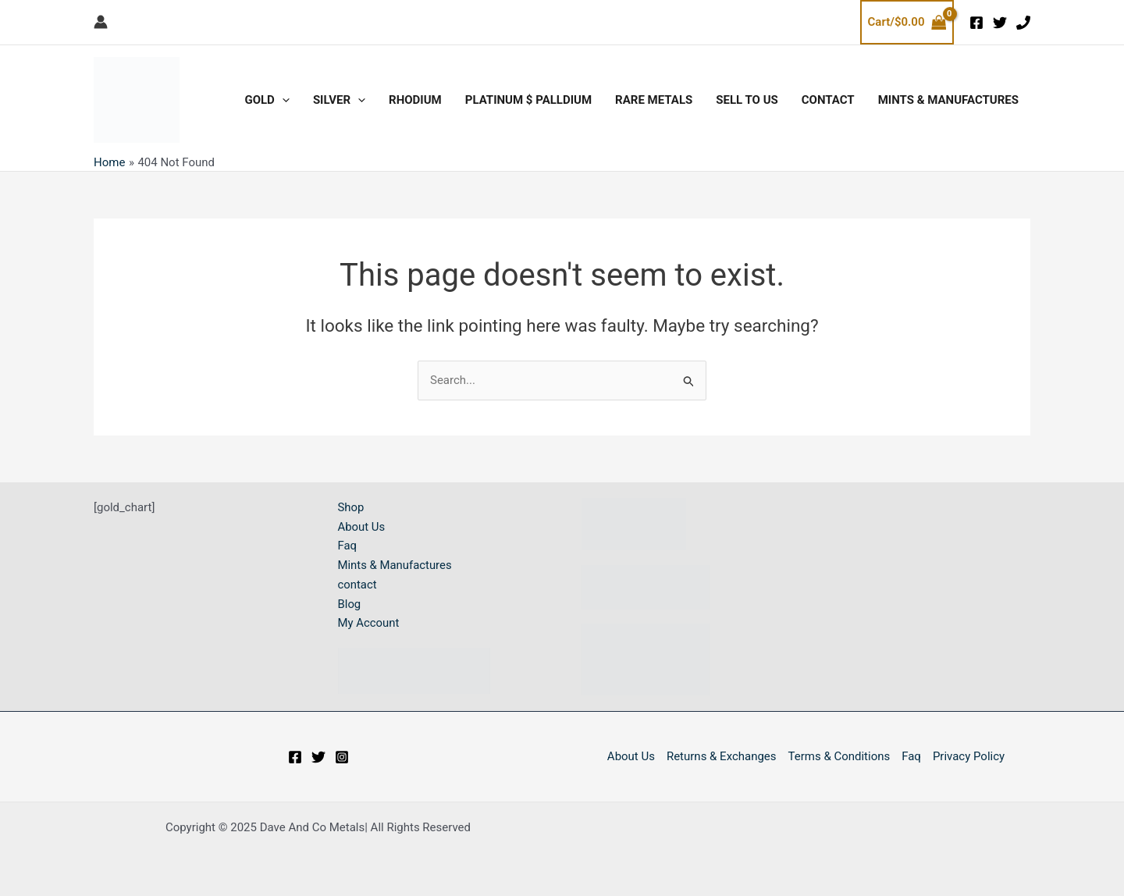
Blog (349, 604)
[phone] (1023, 23)
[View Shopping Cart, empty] (907, 22)
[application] (282, 100)
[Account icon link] (101, 22)
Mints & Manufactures (948, 100)
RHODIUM (415, 100)
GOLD (266, 100)
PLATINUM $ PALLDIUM (528, 100)
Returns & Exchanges (722, 756)
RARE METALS (653, 100)
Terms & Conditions (839, 756)
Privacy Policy (969, 756)
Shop (351, 507)
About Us (362, 527)
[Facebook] (976, 23)
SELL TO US (747, 100)
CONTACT (828, 100)
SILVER (339, 100)
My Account (369, 624)
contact (358, 585)
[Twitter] (1000, 23)
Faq (347, 546)
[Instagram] (342, 757)
